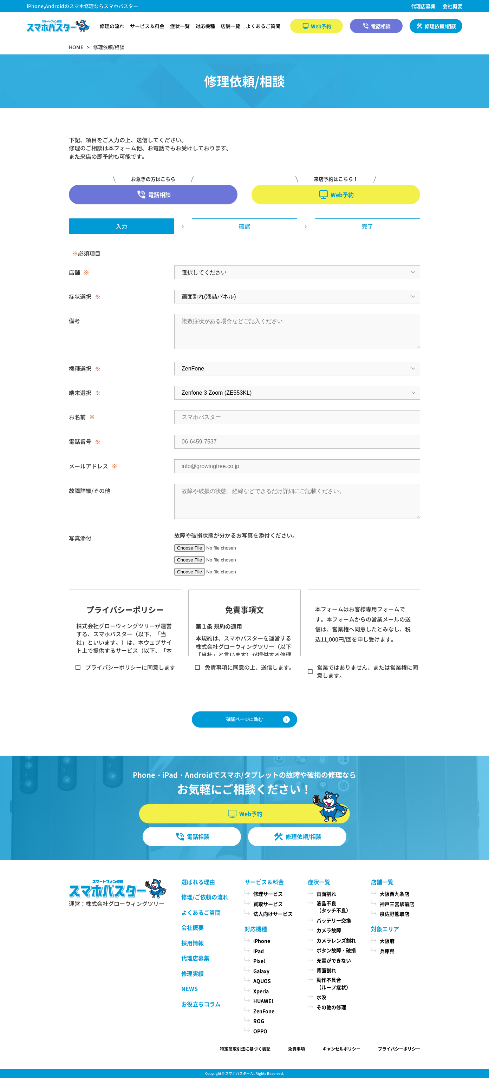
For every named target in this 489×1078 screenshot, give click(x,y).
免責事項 (296, 1049)
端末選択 (80, 392)
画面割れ (326, 893)
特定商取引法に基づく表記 (245, 1049)
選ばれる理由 (198, 881)
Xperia (261, 990)
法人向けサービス (273, 913)
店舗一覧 (230, 25)
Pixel (259, 960)
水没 (321, 996)
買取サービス (268, 903)
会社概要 (452, 5)
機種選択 (80, 368)
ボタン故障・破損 (336, 950)
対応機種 (205, 25)
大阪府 (387, 940)
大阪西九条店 (394, 893)
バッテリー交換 (334, 920)
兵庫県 (387, 950)
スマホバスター (237, 1073)
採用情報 (192, 943)
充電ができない (334, 960)
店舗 (74, 272)
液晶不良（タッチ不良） (334, 907)
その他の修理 (331, 1007)
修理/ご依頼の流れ (204, 897)
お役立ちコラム (201, 1004)
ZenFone (263, 1010)
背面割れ (326, 970)
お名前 (77, 417)
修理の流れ (112, 25)
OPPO (260, 1030)
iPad (258, 950)
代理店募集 (423, 5)
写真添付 (80, 538)
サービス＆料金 (147, 25)
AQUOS (262, 980)
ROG (258, 1020)
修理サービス (268, 893)
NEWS (189, 988)
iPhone (261, 940)
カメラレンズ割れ (336, 940)
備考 (74, 320)
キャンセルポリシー (341, 1049)
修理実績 (192, 973)
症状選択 (80, 296)
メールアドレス (88, 466)
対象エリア (385, 929)
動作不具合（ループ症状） (334, 983)
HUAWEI (263, 1000)
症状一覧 (180, 25)
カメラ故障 (329, 930)
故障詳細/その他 (89, 490)
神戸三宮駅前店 (397, 903)
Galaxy (261, 970)
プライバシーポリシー (399, 1049)
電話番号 (80, 441)
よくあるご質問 (263, 25)
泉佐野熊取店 (394, 913)
